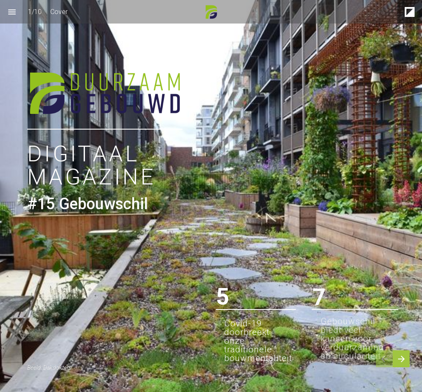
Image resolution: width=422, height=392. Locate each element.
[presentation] (211, 196)
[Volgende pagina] (401, 358)
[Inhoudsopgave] (11, 12)
